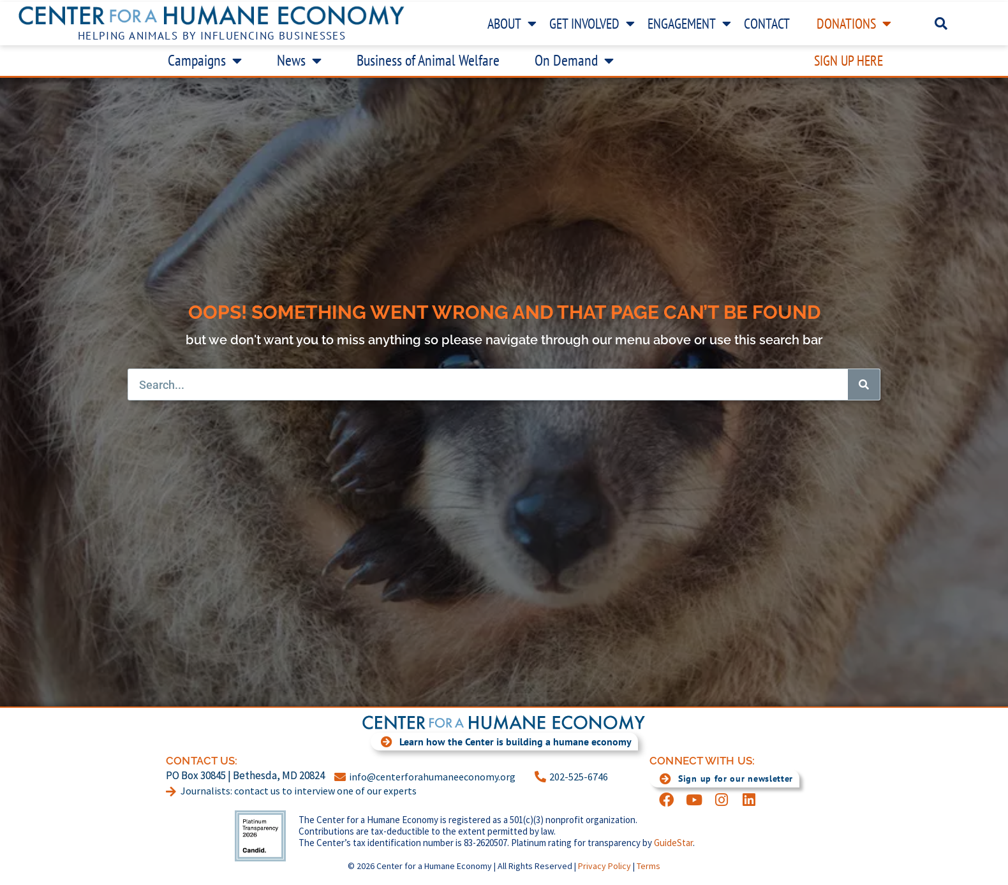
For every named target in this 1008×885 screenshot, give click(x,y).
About (512, 23)
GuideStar (673, 843)
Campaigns (205, 61)
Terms (648, 866)
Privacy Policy (604, 866)
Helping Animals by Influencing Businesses (212, 36)
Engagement (689, 23)
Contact (767, 24)
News (299, 61)
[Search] (864, 384)
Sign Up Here (848, 60)
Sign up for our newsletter (721, 778)
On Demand (574, 61)
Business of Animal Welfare (428, 60)
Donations (854, 23)
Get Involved (592, 23)
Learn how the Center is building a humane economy (501, 741)
